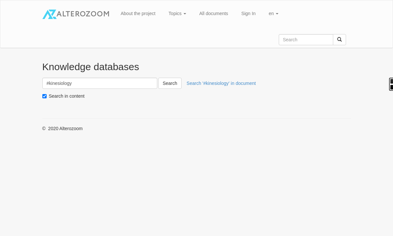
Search (170, 83)
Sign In (248, 13)
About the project (138, 13)
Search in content (67, 96)
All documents (213, 13)
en (273, 13)
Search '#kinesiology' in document (221, 83)
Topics (177, 13)
